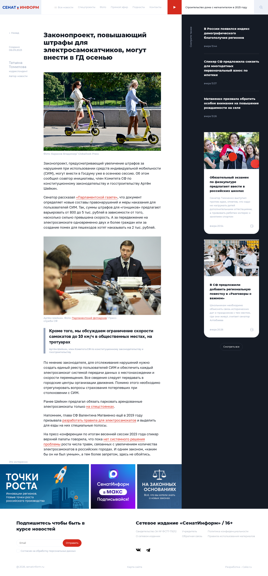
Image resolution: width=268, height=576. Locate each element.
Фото (103, 7)
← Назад (14, 32)
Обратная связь (192, 536)
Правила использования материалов (231, 536)
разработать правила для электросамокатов (99, 420)
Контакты (155, 7)
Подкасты (139, 7)
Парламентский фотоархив (89, 317)
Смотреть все (231, 346)
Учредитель (189, 531)
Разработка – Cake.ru (238, 566)
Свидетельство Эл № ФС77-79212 (156, 531)
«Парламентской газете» (96, 197)
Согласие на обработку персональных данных (48, 551)
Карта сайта (134, 566)
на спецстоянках (100, 406)
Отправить (72, 543)
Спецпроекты (86, 7)
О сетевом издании (148, 536)
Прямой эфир (119, 7)
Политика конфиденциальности (228, 531)
